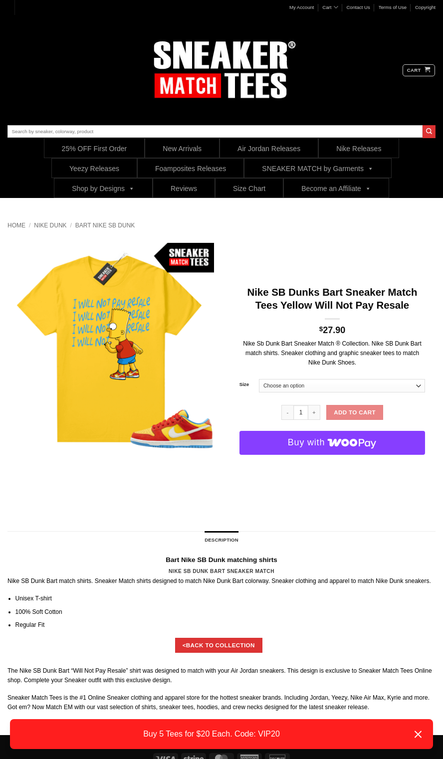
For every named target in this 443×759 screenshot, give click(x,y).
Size (244, 384)
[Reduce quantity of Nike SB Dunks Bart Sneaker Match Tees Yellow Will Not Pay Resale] (287, 412)
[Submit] (429, 131)
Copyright (425, 7)
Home (16, 225)
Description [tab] (221, 540)
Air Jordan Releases (268, 149)
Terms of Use (393, 7)
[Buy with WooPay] (332, 443)
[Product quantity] (300, 412)
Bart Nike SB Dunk (105, 225)
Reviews (184, 188)
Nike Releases (358, 149)
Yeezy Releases (94, 169)
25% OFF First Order (94, 149)
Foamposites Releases (190, 169)
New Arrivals (182, 149)
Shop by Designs (103, 188)
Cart (330, 7)
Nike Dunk (50, 225)
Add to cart (355, 412)
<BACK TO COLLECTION (219, 645)
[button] (419, 70)
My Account (301, 7)
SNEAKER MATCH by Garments (318, 168)
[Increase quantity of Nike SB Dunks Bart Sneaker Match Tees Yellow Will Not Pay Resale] (314, 412)
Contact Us (358, 7)
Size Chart (249, 188)
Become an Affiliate (336, 188)
